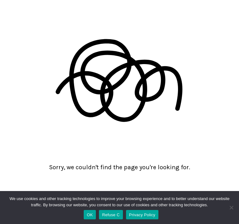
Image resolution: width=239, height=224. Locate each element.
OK (90, 214)
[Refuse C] (231, 207)
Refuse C (111, 214)
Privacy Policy (142, 214)
